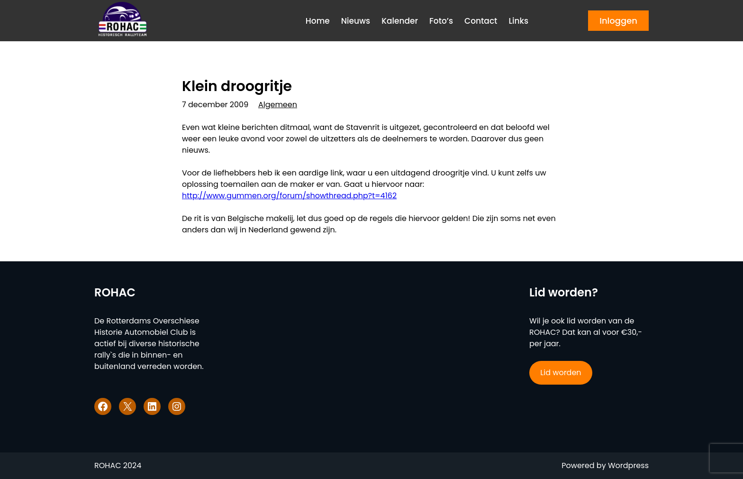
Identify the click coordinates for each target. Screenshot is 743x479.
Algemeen (277, 104)
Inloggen (618, 21)
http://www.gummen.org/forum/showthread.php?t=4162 (289, 195)
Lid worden (560, 372)
